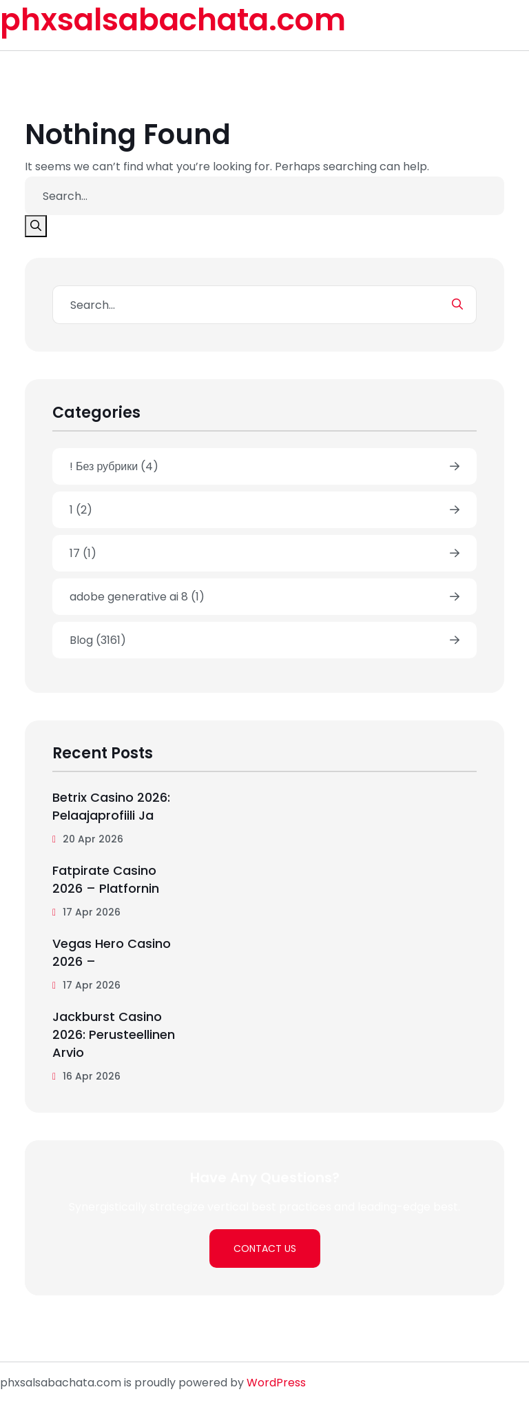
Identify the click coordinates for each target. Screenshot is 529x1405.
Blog (98, 640)
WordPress (276, 1383)
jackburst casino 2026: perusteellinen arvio (113, 1034)
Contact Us (265, 1248)
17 (83, 553)
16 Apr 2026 (86, 1076)
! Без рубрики (114, 466)
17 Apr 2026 (86, 912)
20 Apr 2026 (87, 839)
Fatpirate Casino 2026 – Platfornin (105, 879)
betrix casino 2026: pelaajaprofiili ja (111, 806)
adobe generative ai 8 (137, 597)
